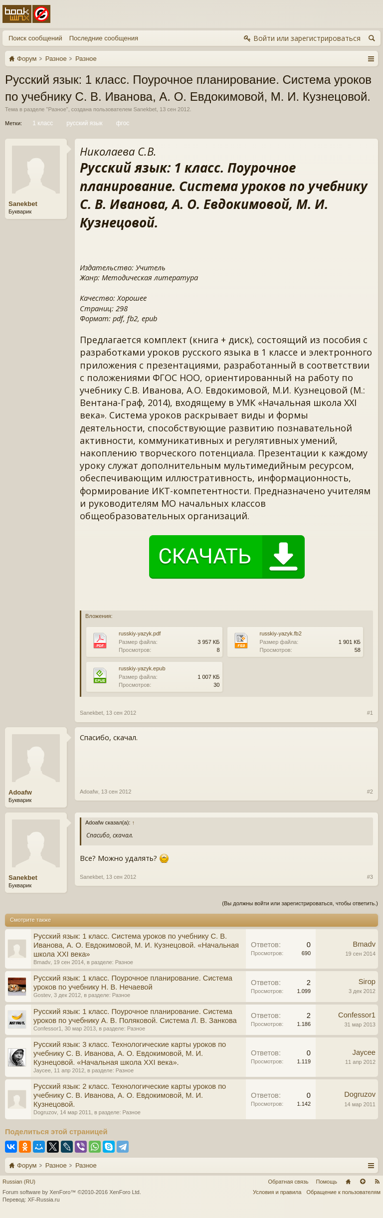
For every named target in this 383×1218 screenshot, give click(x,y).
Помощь (327, 1182)
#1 (370, 713)
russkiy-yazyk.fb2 (281, 633)
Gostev (42, 995)
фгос (122, 123)
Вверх (362, 1181)
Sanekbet (144, 109)
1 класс (42, 123)
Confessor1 (47, 1028)
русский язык (83, 123)
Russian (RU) (18, 1182)
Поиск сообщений (35, 38)
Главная (348, 1181)
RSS (377, 1181)
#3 (370, 877)
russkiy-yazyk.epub (142, 668)
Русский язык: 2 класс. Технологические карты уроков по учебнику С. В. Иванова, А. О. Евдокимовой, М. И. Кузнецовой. (129, 1095)
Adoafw (20, 792)
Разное (57, 109)
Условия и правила (277, 1192)
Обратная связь (288, 1182)
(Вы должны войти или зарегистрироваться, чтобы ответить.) (300, 903)
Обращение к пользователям (343, 1192)
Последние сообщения (103, 38)
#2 (370, 792)
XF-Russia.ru (43, 1200)
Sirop (367, 982)
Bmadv (41, 962)
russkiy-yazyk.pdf (140, 633)
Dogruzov (45, 1112)
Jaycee (42, 1070)
